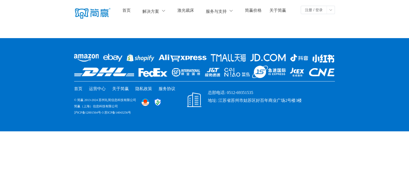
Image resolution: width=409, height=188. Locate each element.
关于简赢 (277, 10)
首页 (126, 10)
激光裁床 (185, 10)
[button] (331, 10)
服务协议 (167, 88)
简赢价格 (253, 10)
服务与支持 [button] (219, 11)
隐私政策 (143, 88)
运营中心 (97, 88)
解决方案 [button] (154, 11)
